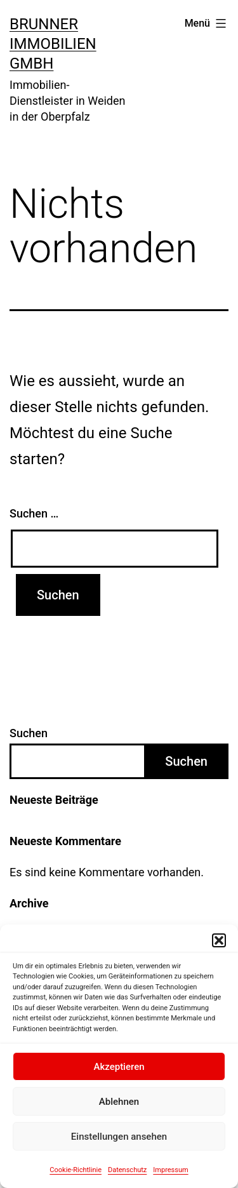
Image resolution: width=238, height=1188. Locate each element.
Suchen (29, 733)
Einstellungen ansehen (119, 1136)
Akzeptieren (118, 1066)
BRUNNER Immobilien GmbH (53, 43)
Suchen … (34, 513)
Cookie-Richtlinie (76, 1170)
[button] (219, 940)
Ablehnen (119, 1101)
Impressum (170, 1170)
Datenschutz (127, 1170)
